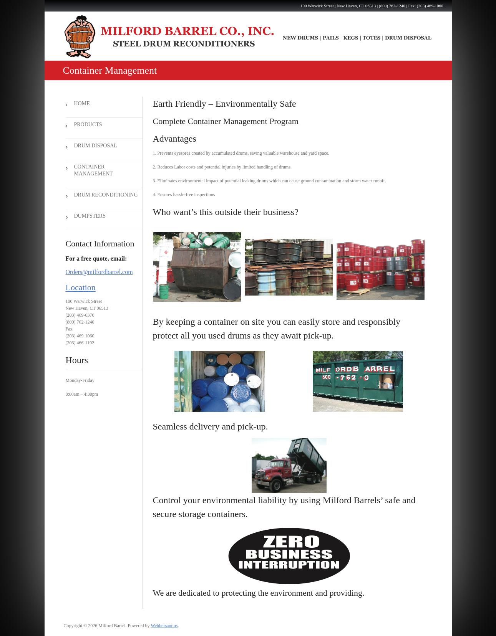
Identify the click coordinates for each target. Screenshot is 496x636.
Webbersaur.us (164, 625)
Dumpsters (90, 216)
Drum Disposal (95, 146)
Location (81, 287)
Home (82, 103)
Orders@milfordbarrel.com (99, 272)
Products (88, 124)
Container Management (93, 170)
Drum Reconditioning (106, 195)
